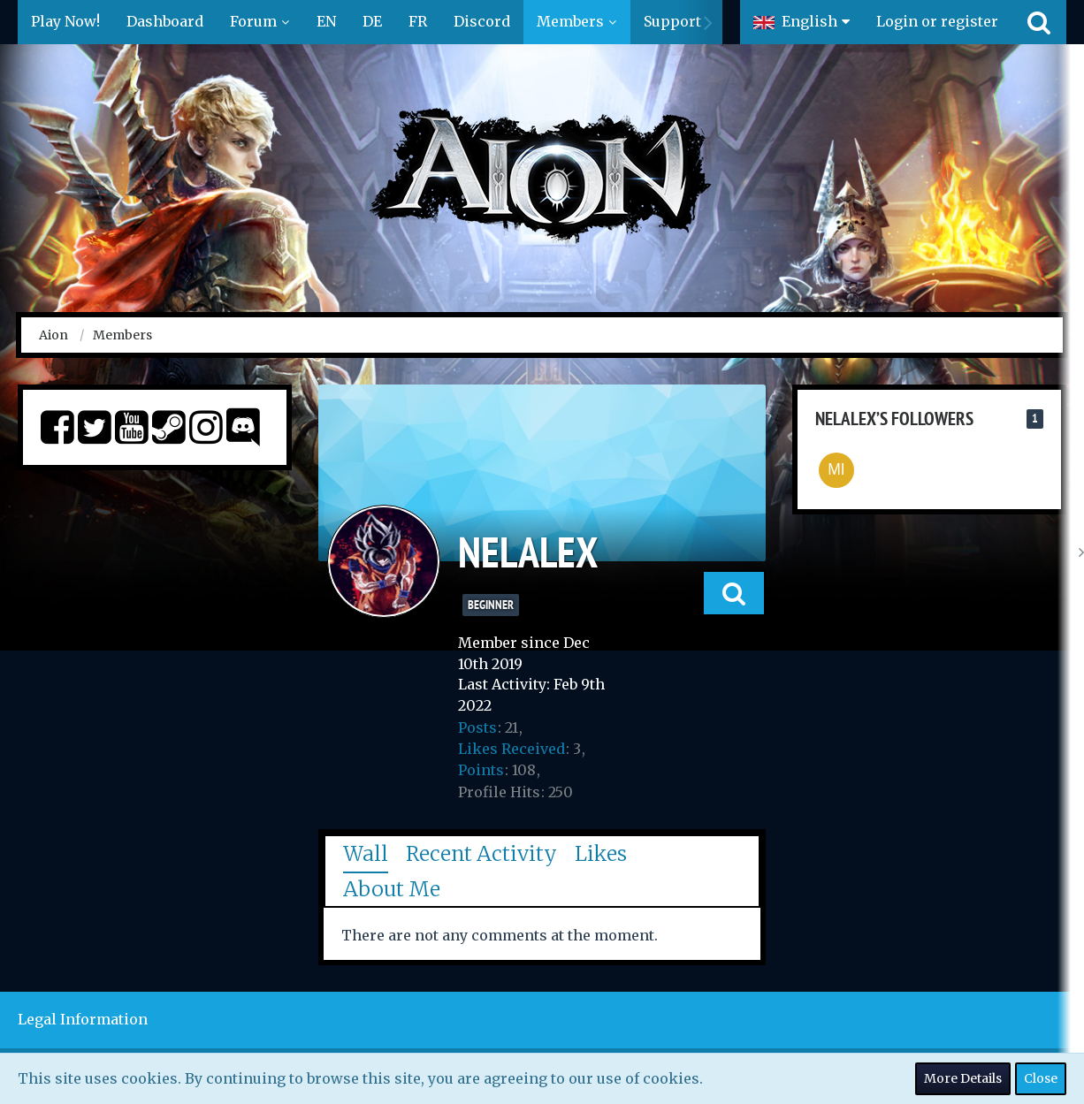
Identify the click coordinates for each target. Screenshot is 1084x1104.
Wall (365, 853)
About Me (391, 889)
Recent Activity (481, 853)
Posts (477, 727)
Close (1040, 1078)
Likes (601, 853)
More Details (963, 1078)
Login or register (937, 21)
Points (481, 770)
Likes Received (511, 749)
